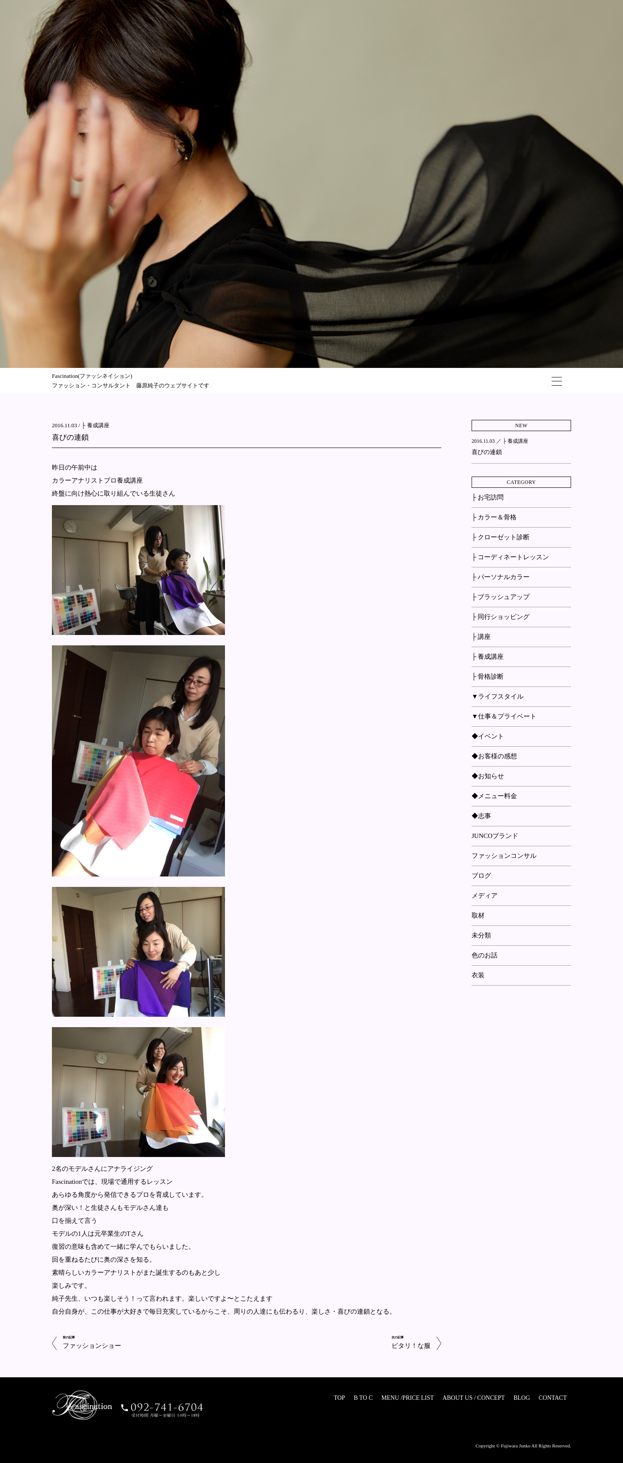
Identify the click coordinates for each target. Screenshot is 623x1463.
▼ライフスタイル (497, 696)
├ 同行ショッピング (501, 616)
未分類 (481, 935)
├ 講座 (481, 636)
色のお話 (485, 955)
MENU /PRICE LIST (407, 1398)
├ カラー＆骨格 (494, 517)
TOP (339, 1398)
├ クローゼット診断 (501, 537)
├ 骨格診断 (488, 676)
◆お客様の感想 (494, 756)
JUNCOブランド (495, 835)
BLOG (522, 1398)
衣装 (478, 975)
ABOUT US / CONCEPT (474, 1398)
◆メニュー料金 (494, 796)
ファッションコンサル (504, 855)
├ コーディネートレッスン (510, 557)
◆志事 (481, 815)
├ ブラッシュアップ (501, 596)
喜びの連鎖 (70, 437)
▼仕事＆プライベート (504, 716)
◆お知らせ (488, 776)
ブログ (481, 875)
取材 (478, 915)
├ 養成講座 (95, 425)
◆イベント (488, 736)
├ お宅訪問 (488, 497)
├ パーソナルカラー (501, 577)
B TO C (363, 1398)
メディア (485, 895)
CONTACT (553, 1398)
